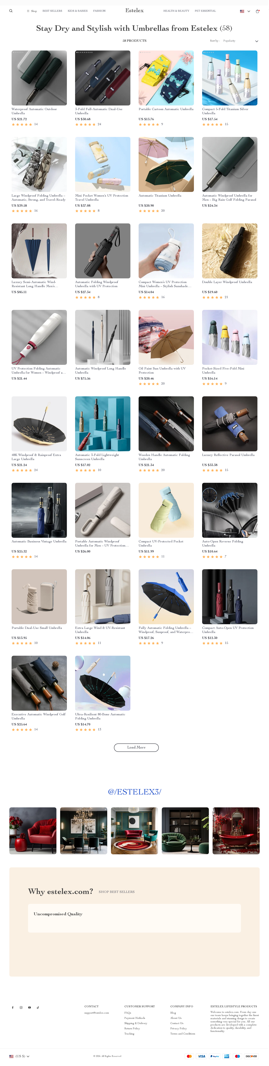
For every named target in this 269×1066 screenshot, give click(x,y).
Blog (173, 1015)
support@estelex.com (96, 1015)
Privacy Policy (178, 1030)
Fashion (99, 11)
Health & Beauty (176, 11)
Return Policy (132, 1030)
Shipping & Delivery (135, 1025)
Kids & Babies (78, 11)
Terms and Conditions (182, 1036)
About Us (176, 1020)
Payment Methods (134, 1020)
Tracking (129, 1036)
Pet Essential (205, 11)
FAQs (127, 1015)
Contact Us (176, 1025)
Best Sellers (52, 11)
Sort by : (215, 43)
